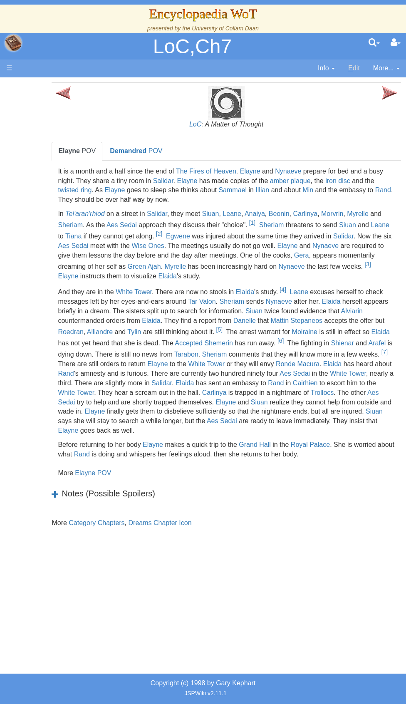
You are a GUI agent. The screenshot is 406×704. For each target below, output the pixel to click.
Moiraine (213, 350)
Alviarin (205, 330)
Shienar (298, 362)
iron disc (122, 189)
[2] (276, 234)
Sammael (336, 189)
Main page (38, 86)
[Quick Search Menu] (374, 43)
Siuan (251, 213)
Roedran (264, 339)
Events (50, 224)
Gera (206, 264)
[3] (302, 273)
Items (48, 433)
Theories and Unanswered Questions (59, 491)
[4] (324, 299)
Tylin (328, 339)
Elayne (291, 171)
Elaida (135, 285)
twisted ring (178, 189)
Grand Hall (296, 472)
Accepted (144, 362)
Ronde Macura (339, 383)
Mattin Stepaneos (162, 339)
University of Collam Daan (225, 28)
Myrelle (110, 224)
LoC (216, 124)
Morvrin (373, 213)
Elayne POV (134, 501)
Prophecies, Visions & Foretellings (57, 452)
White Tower (175, 301)
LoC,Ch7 (192, 46)
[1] (330, 222)
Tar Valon (291, 311)
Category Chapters (138, 551)
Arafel (333, 362)
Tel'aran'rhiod (126, 213)
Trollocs (219, 420)
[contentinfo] (326, 68)
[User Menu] (395, 43)
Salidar (238, 180)
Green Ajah (367, 264)
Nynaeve (329, 171)
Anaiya (296, 213)
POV (118, 150)
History (50, 205)
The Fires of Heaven (247, 171)
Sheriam (148, 224)
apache (13, 43)
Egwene (295, 236)
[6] (236, 360)
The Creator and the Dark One (59, 148)
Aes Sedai (199, 224)
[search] (374, 43)
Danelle (110, 339)
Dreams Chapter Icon (201, 551)
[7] (388, 371)
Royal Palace (351, 472)
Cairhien (172, 411)
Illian (365, 189)
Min (123, 199)
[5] (127, 348)
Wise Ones (307, 245)
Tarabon (190, 373)
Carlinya (346, 213)
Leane (273, 213)
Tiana (190, 236)
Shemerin (174, 362)
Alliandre (294, 339)
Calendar (53, 214)
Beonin (320, 213)
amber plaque (365, 180)
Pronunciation (60, 509)
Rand (198, 199)
